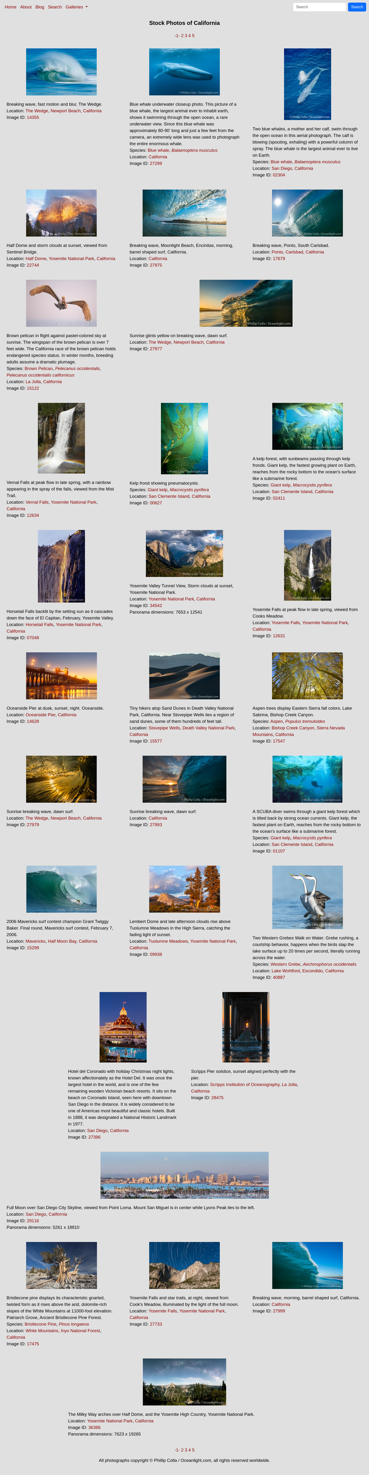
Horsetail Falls (39, 624)
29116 (33, 1220)
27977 (156, 348)
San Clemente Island (169, 496)
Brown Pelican (39, 368)
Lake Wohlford (286, 970)
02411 (279, 498)
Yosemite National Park (71, 258)
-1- (177, 35)
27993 (156, 824)
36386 (94, 1427)
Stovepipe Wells (164, 727)
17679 (279, 258)
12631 (279, 635)
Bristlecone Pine (40, 1324)
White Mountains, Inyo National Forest (63, 1330)
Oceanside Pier (41, 714)
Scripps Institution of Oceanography (244, 1084)
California (92, 110)
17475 (33, 1343)
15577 (156, 741)
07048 (33, 637)
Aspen (276, 721)
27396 (94, 1137)
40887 (279, 977)
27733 (156, 1324)
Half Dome (36, 258)
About (26, 6)
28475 (217, 1097)
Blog (40, 6)
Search (55, 6)
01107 (279, 850)
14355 (33, 117)
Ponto (277, 251)
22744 (33, 265)
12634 (33, 515)
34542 (156, 605)
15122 (33, 388)
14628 (33, 721)
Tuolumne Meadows (168, 941)
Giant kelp (157, 489)
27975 (156, 265)
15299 (33, 947)
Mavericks (35, 941)
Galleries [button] (75, 6)
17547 (279, 741)
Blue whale (158, 150)
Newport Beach (66, 110)
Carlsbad (294, 251)
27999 (279, 1310)
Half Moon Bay (62, 941)
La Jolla (33, 381)
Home (10, 6)
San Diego (282, 168)
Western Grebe (285, 964)
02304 (279, 174)
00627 (156, 502)
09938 (156, 954)
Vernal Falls (37, 502)
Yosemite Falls (286, 622)
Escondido (312, 970)
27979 (33, 824)
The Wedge (37, 110)
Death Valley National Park (208, 727)
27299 (156, 163)
